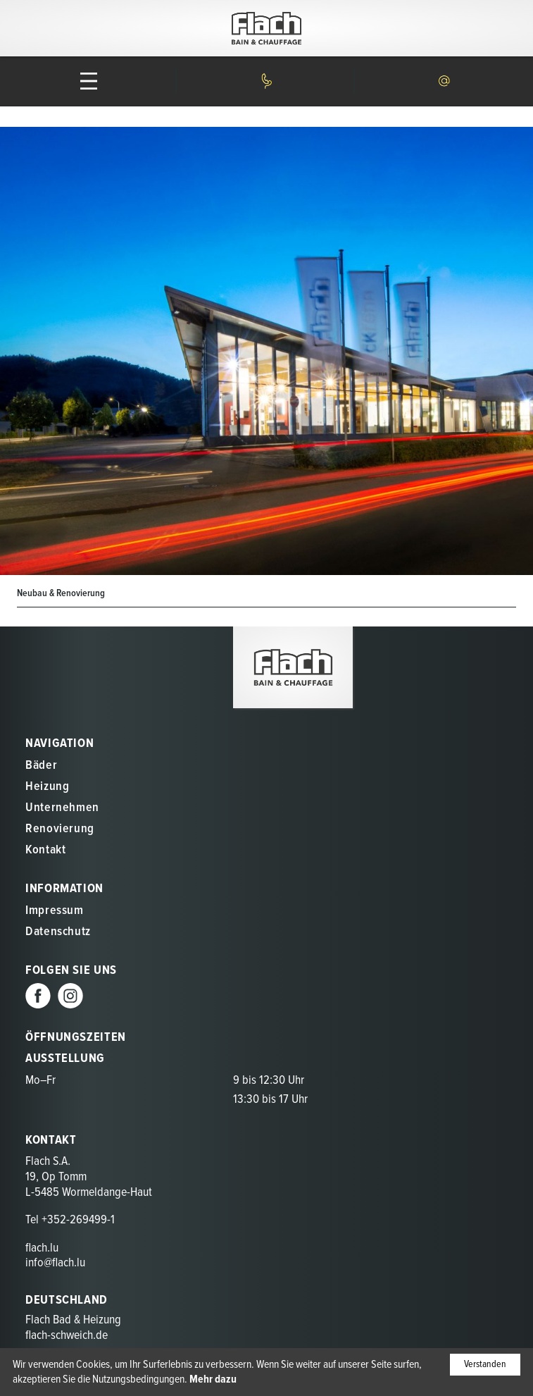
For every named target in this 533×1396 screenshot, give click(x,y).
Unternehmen (62, 808)
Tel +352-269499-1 (70, 1220)
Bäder (41, 766)
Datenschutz (58, 932)
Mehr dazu (213, 1379)
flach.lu (41, 1248)
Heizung (47, 787)
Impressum (54, 911)
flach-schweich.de (66, 1336)
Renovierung (59, 829)
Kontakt (45, 850)
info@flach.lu (55, 1263)
